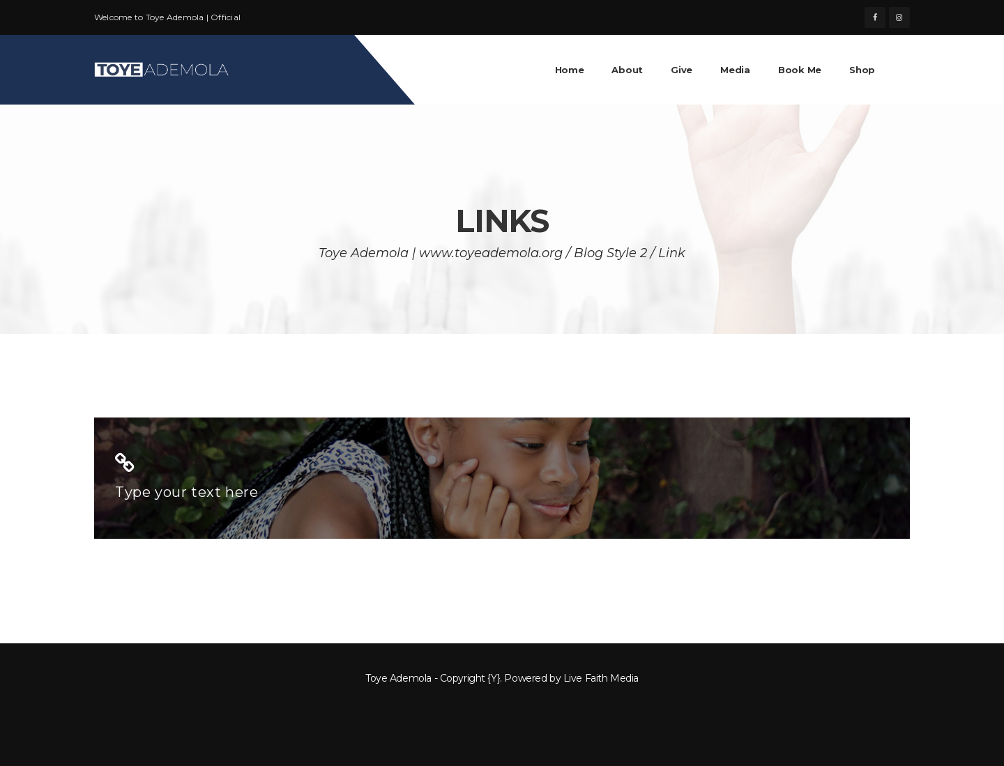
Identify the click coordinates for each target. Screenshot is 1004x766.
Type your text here (186, 492)
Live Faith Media (601, 678)
